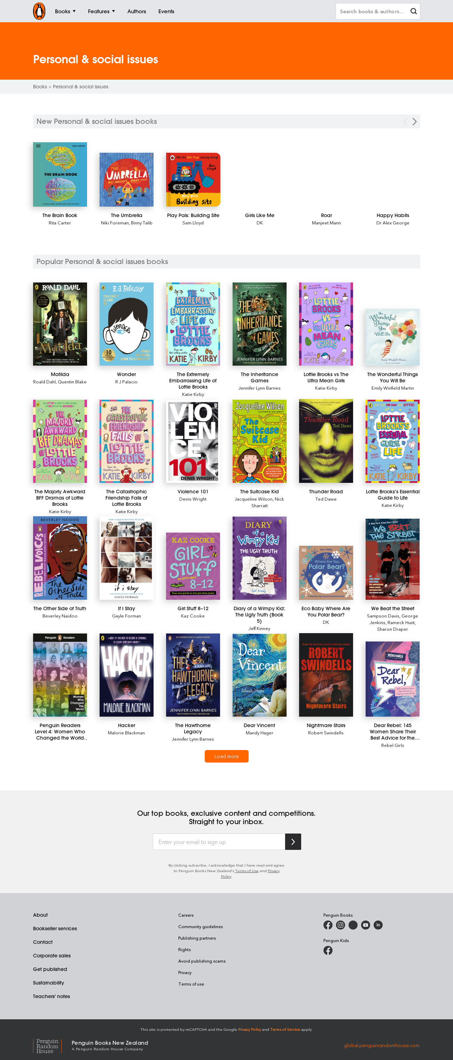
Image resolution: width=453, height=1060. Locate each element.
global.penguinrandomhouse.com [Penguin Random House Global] (382, 1045)
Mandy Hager (259, 732)
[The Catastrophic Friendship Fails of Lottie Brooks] (127, 441)
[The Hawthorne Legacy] (193, 675)
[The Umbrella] (127, 180)
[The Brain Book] (60, 174)
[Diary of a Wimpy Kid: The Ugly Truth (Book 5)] (260, 558)
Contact (43, 942)
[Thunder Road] (326, 441)
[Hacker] (127, 675)
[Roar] (326, 215)
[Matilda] (60, 324)
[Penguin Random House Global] (52, 1045)
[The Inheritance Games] (260, 324)
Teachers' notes (51, 996)
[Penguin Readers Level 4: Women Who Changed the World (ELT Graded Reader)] (60, 675)
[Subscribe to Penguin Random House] (293, 842)
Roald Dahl (44, 381)
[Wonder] (127, 324)
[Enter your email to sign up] (219, 841)
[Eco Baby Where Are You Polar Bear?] (326, 573)
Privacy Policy (249, 1029)
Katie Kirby (193, 394)
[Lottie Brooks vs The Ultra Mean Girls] (326, 324)
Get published (50, 969)
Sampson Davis (383, 615)
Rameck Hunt (401, 622)
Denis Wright (192, 498)
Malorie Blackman (126, 732)
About (40, 915)
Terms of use (191, 984)
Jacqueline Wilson (254, 498)
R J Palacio (126, 381)
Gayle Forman (126, 615)
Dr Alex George (392, 222)
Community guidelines (200, 926)
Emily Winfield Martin (393, 387)
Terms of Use (247, 871)
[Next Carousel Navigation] (415, 121)
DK (260, 222)
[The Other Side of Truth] (60, 558)
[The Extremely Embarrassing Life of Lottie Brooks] (193, 324)
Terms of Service (285, 1029)
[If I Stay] (127, 558)
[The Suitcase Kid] (260, 441)
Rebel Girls (392, 745)
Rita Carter (60, 222)
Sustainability (48, 983)
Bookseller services (55, 928)
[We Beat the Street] (393, 559)
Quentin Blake (72, 381)
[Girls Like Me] (260, 215)
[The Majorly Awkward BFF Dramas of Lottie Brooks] (60, 441)
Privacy (185, 972)
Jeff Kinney (259, 628)
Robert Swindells (326, 732)
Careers (186, 915)
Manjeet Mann (326, 222)
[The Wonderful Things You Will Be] (393, 337)
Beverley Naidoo (60, 615)
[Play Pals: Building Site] (193, 180)
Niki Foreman (115, 222)
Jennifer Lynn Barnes (260, 387)
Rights (184, 949)
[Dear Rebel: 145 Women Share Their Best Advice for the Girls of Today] (393, 679)
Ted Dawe (326, 498)
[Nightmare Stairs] (326, 675)
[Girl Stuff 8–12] (193, 566)
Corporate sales (52, 956)
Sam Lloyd (193, 222)
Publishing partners (197, 938)
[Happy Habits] (393, 215)
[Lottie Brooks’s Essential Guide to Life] (393, 441)
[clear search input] (414, 12)
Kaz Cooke (193, 615)
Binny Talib (142, 222)
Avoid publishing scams (202, 961)
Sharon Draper (392, 628)
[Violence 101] (193, 441)
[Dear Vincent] (260, 675)
